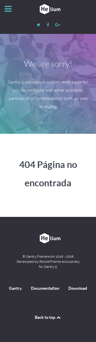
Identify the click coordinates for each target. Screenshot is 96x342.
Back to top (48, 317)
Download (77, 288)
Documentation (45, 288)
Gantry (15, 288)
